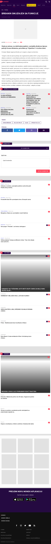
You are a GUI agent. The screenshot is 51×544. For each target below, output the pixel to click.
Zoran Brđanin (7, 122)
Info (2, 10)
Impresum (3, 532)
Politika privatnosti (6, 538)
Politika (6, 10)
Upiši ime (3, 155)
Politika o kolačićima (6, 535)
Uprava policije (35, 122)
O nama (2, 529)
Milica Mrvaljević (8, 42)
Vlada (26, 122)
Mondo (3, 515)
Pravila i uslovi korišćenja (33, 538)
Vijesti (18, 42)
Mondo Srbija (5, 518)
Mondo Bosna (5, 521)
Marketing (29, 529)
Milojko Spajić (18, 122)
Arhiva (28, 535)
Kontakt (28, 532)
